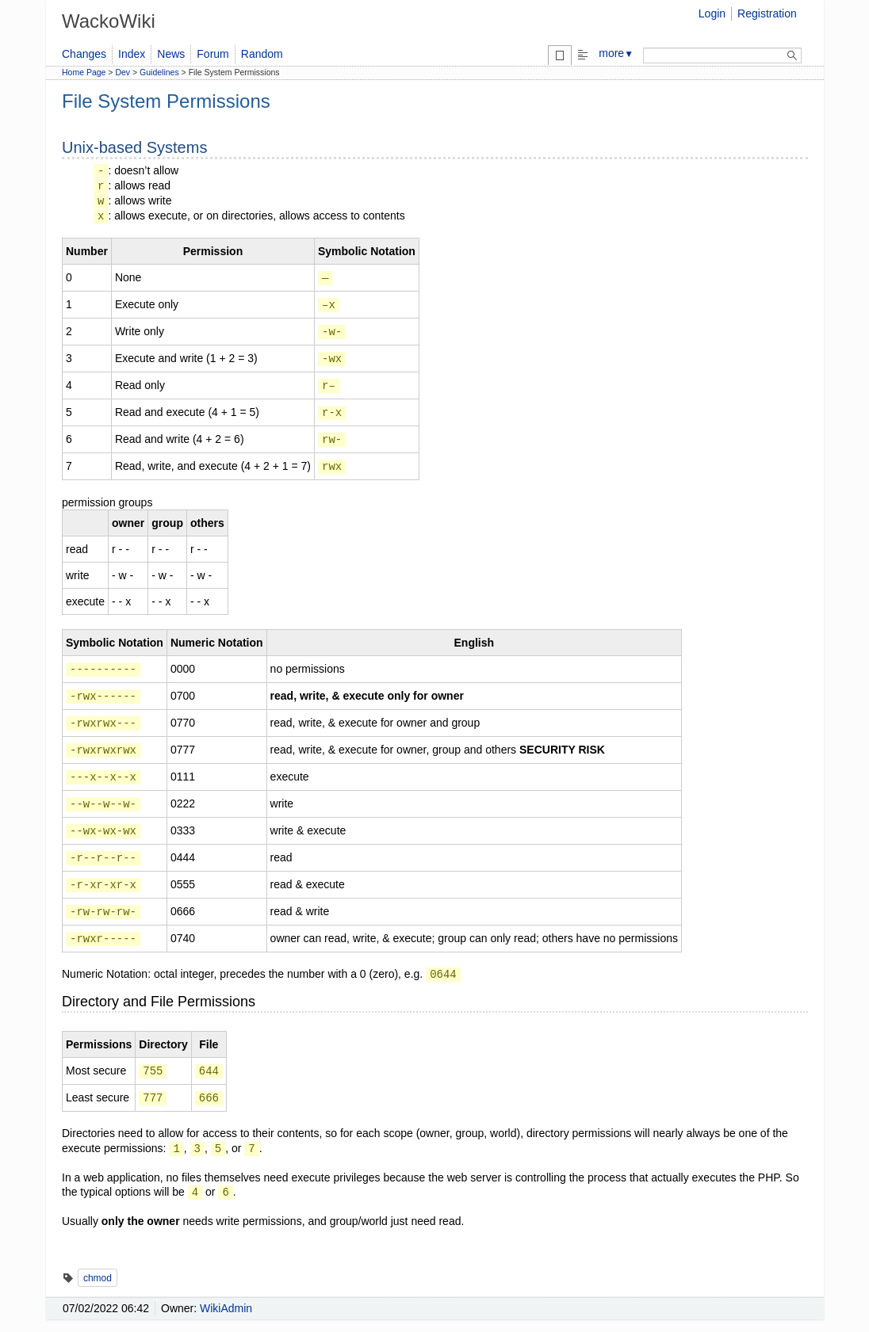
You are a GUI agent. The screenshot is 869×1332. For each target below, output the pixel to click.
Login (712, 13)
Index (131, 54)
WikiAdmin (226, 1308)
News (171, 54)
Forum (212, 54)
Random (262, 54)
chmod (97, 1278)
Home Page (83, 72)
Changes (84, 54)
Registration (767, 13)
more (616, 53)
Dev (122, 72)
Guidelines (159, 72)
